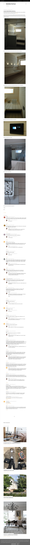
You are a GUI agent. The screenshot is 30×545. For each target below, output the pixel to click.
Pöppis (7, 216)
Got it (18, 544)
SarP (6, 258)
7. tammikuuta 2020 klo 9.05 (15, 396)
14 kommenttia (8, 444)
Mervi (9, 228)
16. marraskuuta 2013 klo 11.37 (11, 307)
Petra (6, 241)
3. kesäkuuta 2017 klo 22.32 (13, 378)
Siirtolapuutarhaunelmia (9, 278)
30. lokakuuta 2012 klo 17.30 (11, 258)
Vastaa (7, 223)
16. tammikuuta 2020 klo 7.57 (12, 401)
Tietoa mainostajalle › (26, 0)
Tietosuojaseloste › (19, 0)
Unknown (7, 323)
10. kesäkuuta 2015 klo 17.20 (13, 345)
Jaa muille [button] (5, 212)
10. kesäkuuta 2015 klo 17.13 (13, 334)
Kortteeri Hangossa (8, 497)
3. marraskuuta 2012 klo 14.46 (13, 253)
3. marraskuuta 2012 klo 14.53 (13, 272)
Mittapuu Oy (16, 13)
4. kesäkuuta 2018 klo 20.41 (12, 384)
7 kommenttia (8, 536)
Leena (7, 307)
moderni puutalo (11, 4)
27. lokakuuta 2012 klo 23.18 (11, 216)
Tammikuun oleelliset (9, 470)
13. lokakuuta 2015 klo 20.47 (13, 367)
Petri (9, 367)
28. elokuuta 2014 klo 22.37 (12, 323)
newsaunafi (7, 401)
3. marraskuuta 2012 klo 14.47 (13, 263)
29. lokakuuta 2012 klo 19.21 (11, 241)
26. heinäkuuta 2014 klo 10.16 (13, 317)
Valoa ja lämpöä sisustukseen (10, 534)
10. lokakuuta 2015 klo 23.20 (13, 355)
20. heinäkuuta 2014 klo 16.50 (12, 315)
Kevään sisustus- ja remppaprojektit (12, 443)
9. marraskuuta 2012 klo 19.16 (13, 302)
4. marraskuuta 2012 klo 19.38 (16, 278)
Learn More (13, 544)
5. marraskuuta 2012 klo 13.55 (10, 287)
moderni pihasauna (8, 396)
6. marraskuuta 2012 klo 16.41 (12, 300)
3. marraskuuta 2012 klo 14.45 (13, 236)
